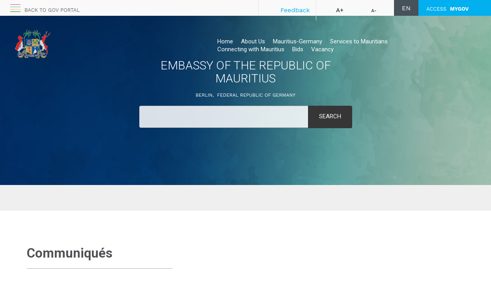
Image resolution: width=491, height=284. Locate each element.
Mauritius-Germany (297, 41)
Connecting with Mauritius (250, 49)
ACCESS (447, 9)
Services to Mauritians (359, 41)
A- (374, 10)
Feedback (295, 10)
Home (225, 41)
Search (330, 116)
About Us (253, 41)
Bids (297, 49)
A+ (340, 10)
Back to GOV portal (52, 10)
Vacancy (322, 49)
